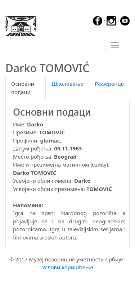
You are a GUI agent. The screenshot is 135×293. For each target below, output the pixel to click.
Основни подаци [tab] (22, 88)
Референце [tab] (109, 83)
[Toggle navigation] (114, 45)
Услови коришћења (67, 267)
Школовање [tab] (67, 83)
